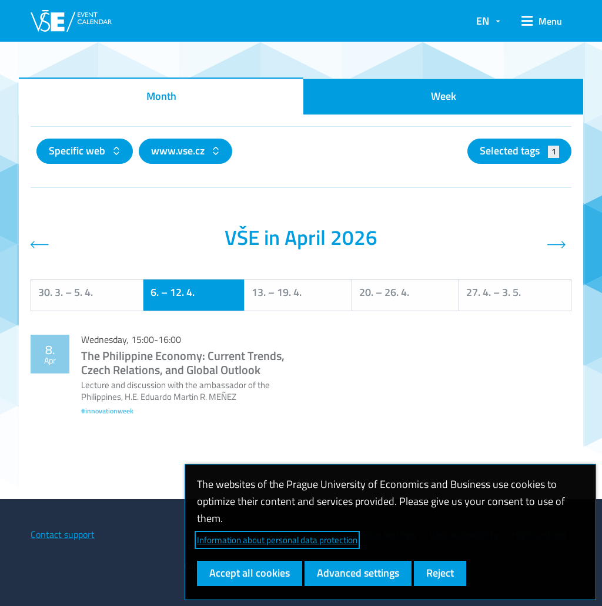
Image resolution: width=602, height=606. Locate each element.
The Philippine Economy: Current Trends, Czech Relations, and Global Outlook (183, 362)
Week (443, 96)
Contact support (63, 534)
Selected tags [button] (519, 151)
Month (161, 96)
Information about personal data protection (277, 540)
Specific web (78, 151)
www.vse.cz (179, 151)
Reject (440, 573)
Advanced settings (358, 573)
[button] (541, 21)
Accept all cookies (249, 573)
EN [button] (482, 21)
